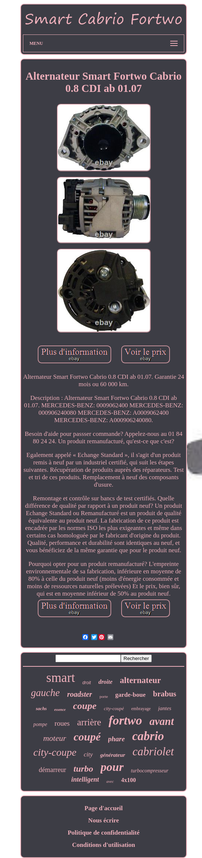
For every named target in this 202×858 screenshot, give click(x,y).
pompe (40, 724)
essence (60, 710)
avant (162, 721)
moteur (54, 738)
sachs (41, 708)
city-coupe (54, 752)
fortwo (125, 720)
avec (110, 781)
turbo (83, 768)
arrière (89, 722)
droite (105, 682)
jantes (164, 708)
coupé (86, 737)
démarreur (52, 769)
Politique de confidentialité (104, 832)
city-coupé (114, 708)
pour (111, 766)
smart (60, 677)
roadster (79, 694)
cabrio (148, 736)
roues (62, 723)
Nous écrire (103, 820)
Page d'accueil (104, 808)
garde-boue (130, 694)
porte (103, 696)
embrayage (141, 708)
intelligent (85, 779)
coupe (85, 705)
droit (86, 682)
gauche (45, 692)
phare (116, 739)
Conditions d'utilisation (103, 844)
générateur (112, 755)
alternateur (140, 680)
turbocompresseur (149, 770)
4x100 (128, 780)
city (88, 754)
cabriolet (153, 751)
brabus (164, 693)
